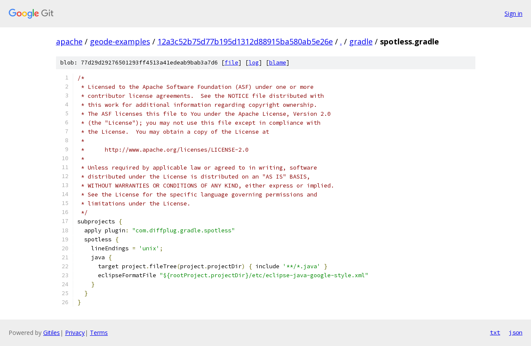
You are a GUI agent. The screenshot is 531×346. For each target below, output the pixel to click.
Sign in (513, 13)
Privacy (75, 332)
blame (277, 62)
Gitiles (51, 332)
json (515, 332)
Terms (99, 332)
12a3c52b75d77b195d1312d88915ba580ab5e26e (245, 41)
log (254, 62)
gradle (361, 41)
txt (495, 332)
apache (69, 41)
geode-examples (120, 41)
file (231, 62)
